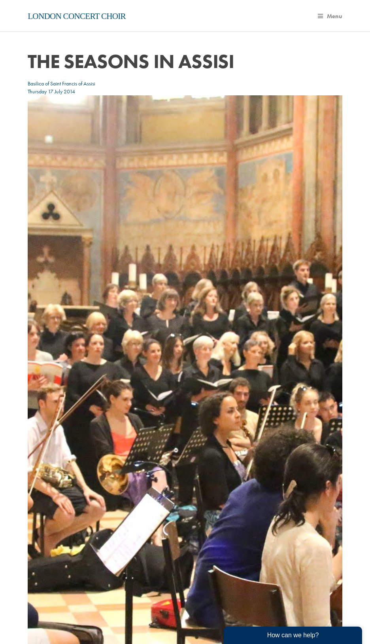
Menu (330, 16)
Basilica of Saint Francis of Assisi (61, 83)
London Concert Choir (77, 16)
